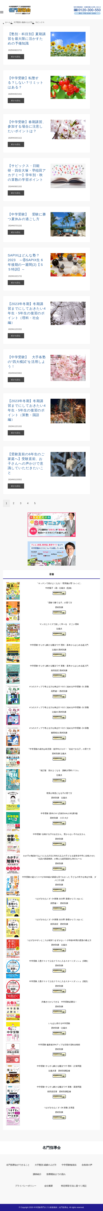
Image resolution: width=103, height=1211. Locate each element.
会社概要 (48, 1186)
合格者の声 (87, 1165)
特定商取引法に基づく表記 (73, 1186)
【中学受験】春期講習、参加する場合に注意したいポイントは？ (27, 126)
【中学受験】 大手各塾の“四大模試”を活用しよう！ (27, 361)
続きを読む (16, 57)
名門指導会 (51, 1148)
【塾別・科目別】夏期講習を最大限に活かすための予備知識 (27, 38)
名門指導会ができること (18, 1165)
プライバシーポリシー (25, 1186)
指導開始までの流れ (56, 1174)
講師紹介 (37, 1174)
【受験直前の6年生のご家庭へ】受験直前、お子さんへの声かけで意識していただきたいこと (26, 463)
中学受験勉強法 (69, 1165)
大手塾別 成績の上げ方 (46, 1165)
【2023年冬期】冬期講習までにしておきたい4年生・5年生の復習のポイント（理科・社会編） (27, 313)
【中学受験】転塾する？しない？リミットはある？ (26, 82)
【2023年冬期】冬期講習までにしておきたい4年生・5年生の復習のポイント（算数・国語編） (27, 410)
